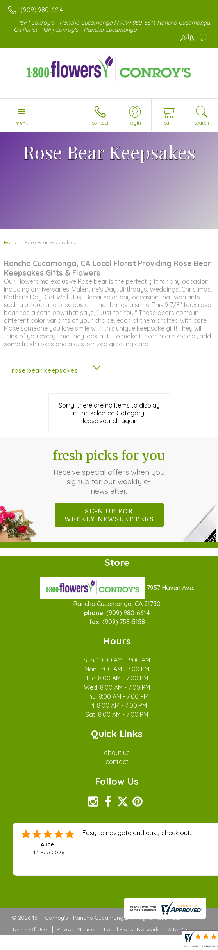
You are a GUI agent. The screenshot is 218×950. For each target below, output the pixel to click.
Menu (22, 123)
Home (11, 242)
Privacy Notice (75, 929)
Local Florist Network (131, 929)
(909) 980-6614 (42, 10)
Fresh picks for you (109, 472)
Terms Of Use (29, 929)
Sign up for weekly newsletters (109, 515)
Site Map (179, 929)
